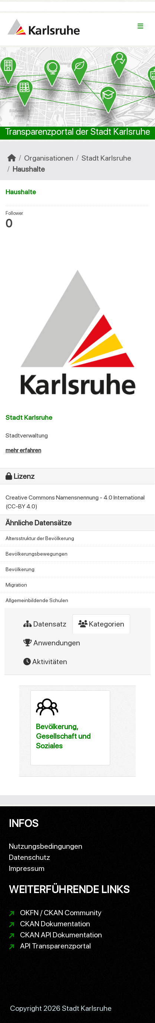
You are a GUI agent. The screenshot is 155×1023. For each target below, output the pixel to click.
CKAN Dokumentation (55, 923)
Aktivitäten (45, 661)
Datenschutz (29, 857)
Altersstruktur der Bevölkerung (40, 538)
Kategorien (101, 623)
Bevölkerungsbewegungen (36, 554)
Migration (16, 585)
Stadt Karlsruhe (106, 158)
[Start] (11, 158)
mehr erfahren (23, 450)
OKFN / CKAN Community (61, 912)
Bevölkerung (20, 569)
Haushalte (29, 169)
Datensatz (44, 623)
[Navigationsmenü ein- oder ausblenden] (140, 26)
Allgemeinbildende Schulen (37, 600)
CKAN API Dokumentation (61, 934)
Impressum (26, 868)
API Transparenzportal (55, 945)
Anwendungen (51, 642)
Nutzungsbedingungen (45, 846)
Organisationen (48, 158)
